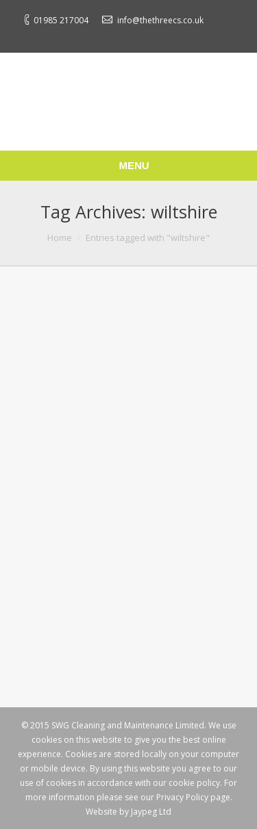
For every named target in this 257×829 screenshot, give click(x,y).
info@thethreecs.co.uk (160, 20)
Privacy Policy (182, 797)
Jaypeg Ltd (151, 811)
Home (59, 237)
